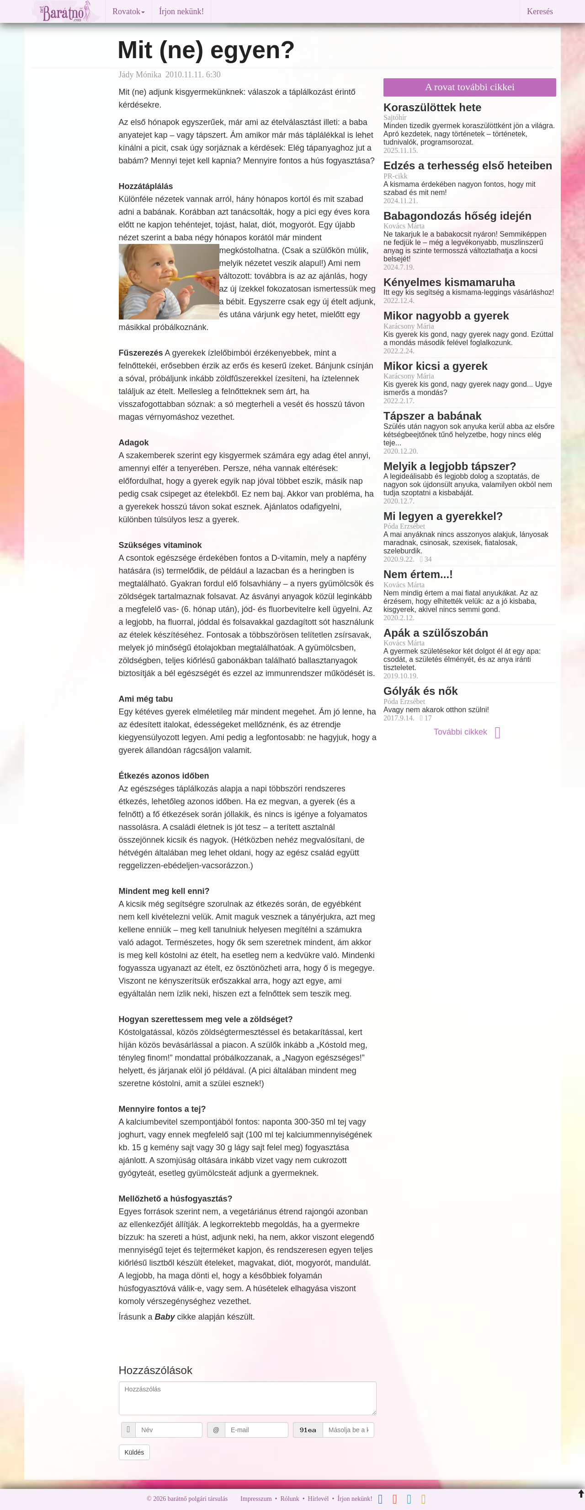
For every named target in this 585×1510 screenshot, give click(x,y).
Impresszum (255, 1498)
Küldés (134, 1452)
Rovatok (128, 11)
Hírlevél (318, 1498)
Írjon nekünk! (181, 11)
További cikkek (470, 731)
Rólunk (289, 1498)
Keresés (540, 11)
